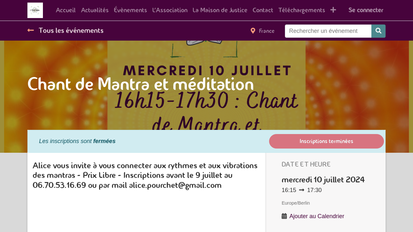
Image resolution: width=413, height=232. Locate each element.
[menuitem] (65, 10)
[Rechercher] (378, 31)
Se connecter (365, 10)
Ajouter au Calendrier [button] (316, 216)
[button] (333, 10)
